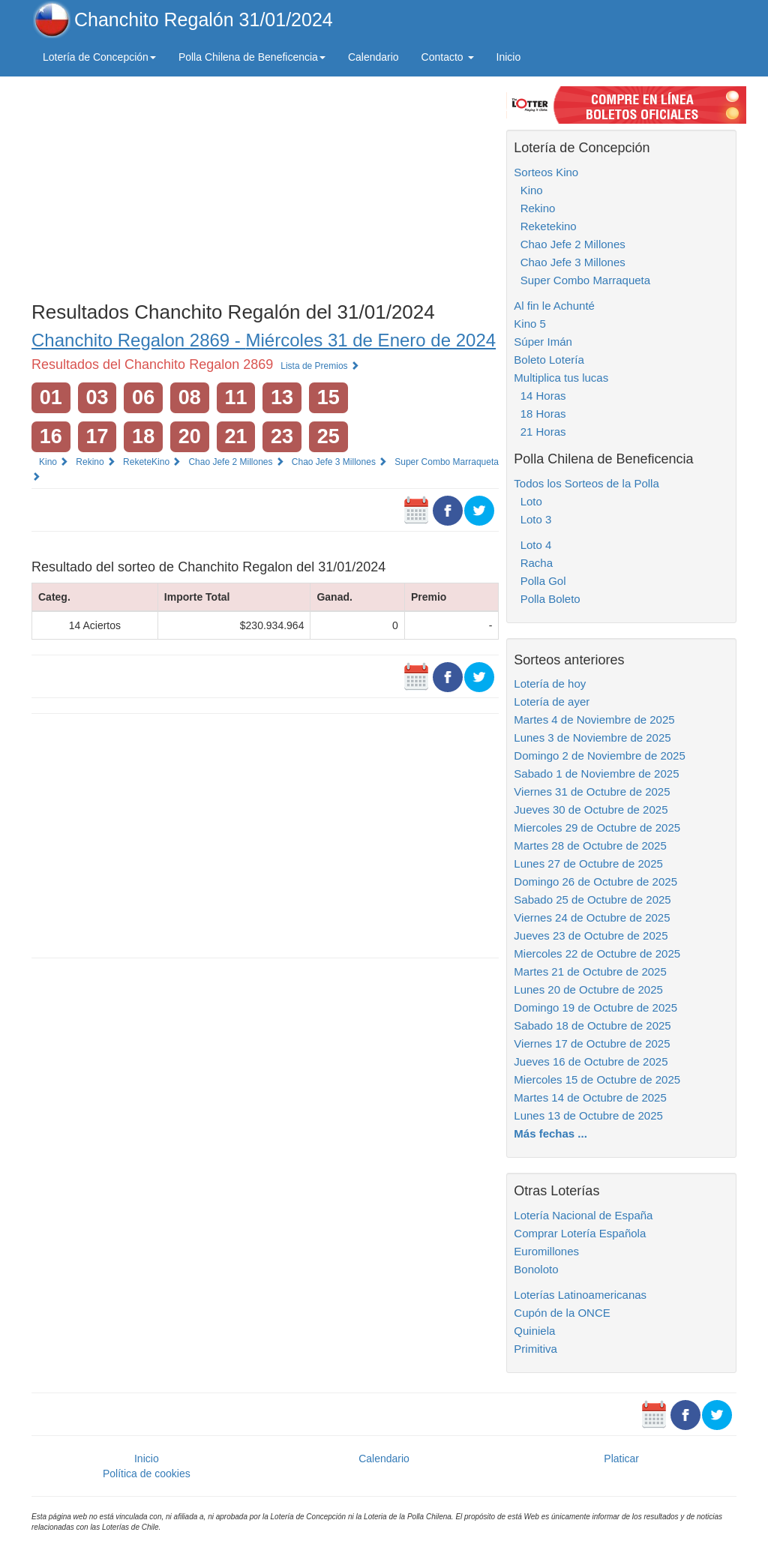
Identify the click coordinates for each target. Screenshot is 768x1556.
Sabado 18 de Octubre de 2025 (592, 1025)
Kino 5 (530, 323)
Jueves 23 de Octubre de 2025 (591, 935)
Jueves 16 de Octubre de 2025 (591, 1061)
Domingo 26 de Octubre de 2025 (595, 881)
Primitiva (535, 1348)
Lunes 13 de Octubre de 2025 (588, 1115)
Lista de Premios (319, 366)
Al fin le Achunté (554, 305)
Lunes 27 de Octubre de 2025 (588, 863)
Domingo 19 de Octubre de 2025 (595, 1007)
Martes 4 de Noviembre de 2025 (594, 719)
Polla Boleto (547, 598)
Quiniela (534, 1330)
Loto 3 (532, 519)
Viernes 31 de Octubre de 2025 (592, 791)
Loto (528, 501)
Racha (533, 562)
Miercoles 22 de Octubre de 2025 (597, 953)
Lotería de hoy (550, 683)
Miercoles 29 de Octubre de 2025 (597, 827)
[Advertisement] (265, 185)
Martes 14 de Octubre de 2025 (590, 1097)
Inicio (508, 57)
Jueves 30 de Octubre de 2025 (591, 809)
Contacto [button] (448, 57)
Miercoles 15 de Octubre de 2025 (597, 1079)
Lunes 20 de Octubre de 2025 (588, 989)
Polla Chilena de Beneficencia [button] (252, 57)
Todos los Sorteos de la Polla (586, 483)
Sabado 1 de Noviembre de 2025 (596, 773)
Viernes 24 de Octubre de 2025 (592, 917)
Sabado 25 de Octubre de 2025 (592, 899)
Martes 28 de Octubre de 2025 (590, 845)
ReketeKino (152, 462)
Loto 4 (532, 544)
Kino (53, 462)
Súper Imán (543, 341)
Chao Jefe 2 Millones (236, 462)
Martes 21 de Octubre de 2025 (590, 971)
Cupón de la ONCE (562, 1312)
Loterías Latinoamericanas (580, 1294)
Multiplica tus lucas (561, 377)
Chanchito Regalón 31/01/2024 (203, 19)
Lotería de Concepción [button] (99, 57)
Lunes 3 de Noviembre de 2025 (592, 737)
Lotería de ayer (552, 701)
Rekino (96, 462)
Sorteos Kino (546, 172)
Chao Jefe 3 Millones (339, 462)
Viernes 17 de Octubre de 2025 (592, 1043)
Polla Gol (540, 580)
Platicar (621, 1459)
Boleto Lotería (549, 359)
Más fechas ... (550, 1133)
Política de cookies (146, 1474)
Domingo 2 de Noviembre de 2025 (599, 755)
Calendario (373, 57)
